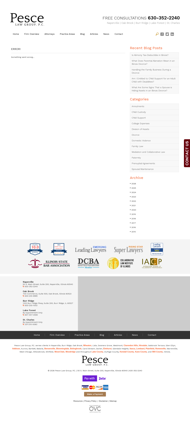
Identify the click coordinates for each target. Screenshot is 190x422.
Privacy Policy (90, 401)
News (106, 34)
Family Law (116, 4)
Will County (157, 352)
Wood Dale (59, 352)
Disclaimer (103, 401)
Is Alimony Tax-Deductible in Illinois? (150, 55)
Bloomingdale (62, 349)
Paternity (136, 157)
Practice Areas (67, 34)
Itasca (132, 349)
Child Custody (139, 112)
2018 (133, 218)
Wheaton (87, 345)
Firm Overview (31, 34)
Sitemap (113, 401)
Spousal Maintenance (143, 169)
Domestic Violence (141, 140)
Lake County (97, 352)
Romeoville (160, 349)
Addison (16, 349)
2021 (133, 205)
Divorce (135, 135)
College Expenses (141, 123)
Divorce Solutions (31, 4)
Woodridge (71, 352)
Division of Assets (140, 129)
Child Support (139, 117)
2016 (133, 227)
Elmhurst (107, 349)
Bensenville (49, 349)
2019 (133, 214)
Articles (94, 34)
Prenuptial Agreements (143, 163)
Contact (119, 34)
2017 (133, 222)
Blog (82, 34)
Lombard (140, 349)
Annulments (138, 106)
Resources (78, 401)
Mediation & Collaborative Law (158, 4)
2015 (133, 231)
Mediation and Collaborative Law (148, 152)
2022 (133, 201)
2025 (133, 188)
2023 (133, 196)
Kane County (141, 352)
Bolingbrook (75, 349)
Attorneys (49, 34)
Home (16, 34)
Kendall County (127, 352)
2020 (133, 209)
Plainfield (150, 349)
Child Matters (74, 4)
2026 (133, 183)
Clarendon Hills (131, 345)
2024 (133, 192)
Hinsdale (143, 345)
